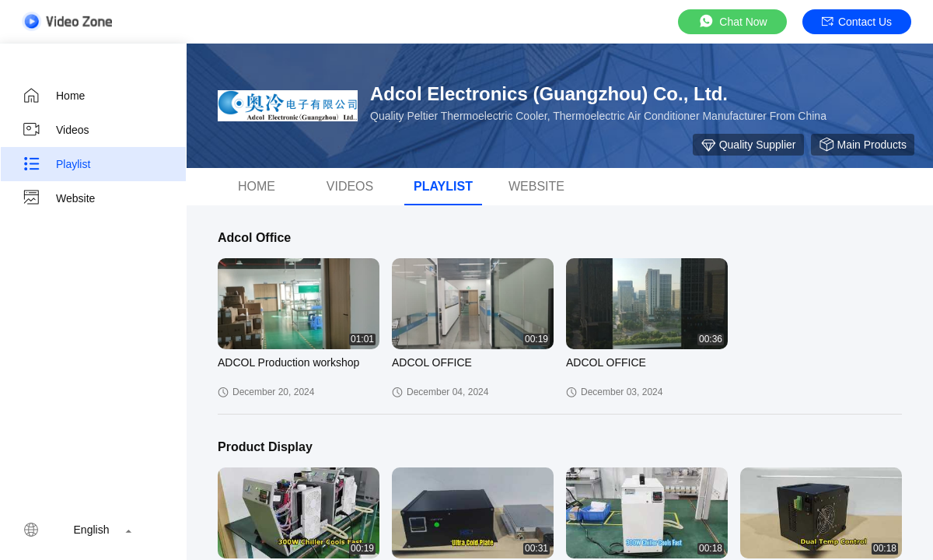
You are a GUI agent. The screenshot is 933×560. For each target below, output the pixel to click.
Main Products (863, 144)
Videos (55, 130)
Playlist (56, 164)
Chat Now (732, 21)
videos (350, 186)
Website (58, 198)
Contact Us (857, 22)
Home (53, 95)
